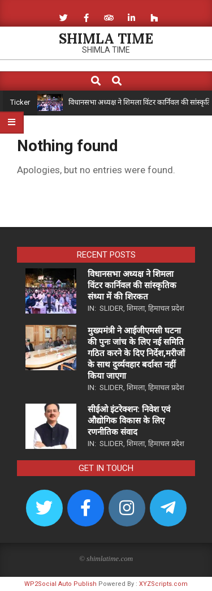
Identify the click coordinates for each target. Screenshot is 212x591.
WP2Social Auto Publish (60, 584)
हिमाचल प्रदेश (166, 308)
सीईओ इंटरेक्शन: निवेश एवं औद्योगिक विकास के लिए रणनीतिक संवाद (129, 420)
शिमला (136, 308)
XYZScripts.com (163, 584)
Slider (111, 308)
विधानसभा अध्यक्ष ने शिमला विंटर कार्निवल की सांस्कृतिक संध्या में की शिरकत (132, 285)
